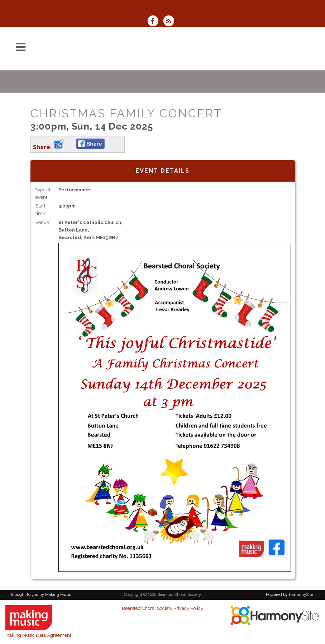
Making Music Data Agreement (38, 635)
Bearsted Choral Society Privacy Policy (162, 608)
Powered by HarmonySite (289, 594)
